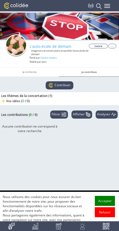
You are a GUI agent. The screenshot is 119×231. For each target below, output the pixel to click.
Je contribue (89, 72)
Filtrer (59, 114)
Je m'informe (30, 72)
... (112, 46)
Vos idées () (16, 101)
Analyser (106, 114)
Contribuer (59, 85)
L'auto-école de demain (50, 46)
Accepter (105, 212)
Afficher (82, 114)
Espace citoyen (49, 57)
